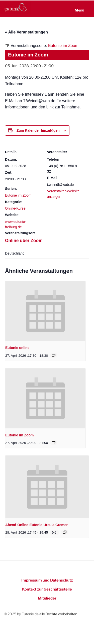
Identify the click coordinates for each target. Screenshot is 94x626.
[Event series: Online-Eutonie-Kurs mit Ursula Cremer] (64, 532)
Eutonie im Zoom (18, 195)
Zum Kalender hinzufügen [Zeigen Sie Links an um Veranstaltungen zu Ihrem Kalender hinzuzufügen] (38, 130)
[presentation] (45, 311)
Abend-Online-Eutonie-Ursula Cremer (36, 525)
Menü (76, 10)
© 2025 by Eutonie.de (21, 614)
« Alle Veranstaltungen (26, 32)
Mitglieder (47, 598)
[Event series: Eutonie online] (53, 355)
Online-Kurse (15, 208)
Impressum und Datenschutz (47, 580)
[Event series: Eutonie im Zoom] (53, 442)
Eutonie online (17, 348)
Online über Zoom (24, 240)
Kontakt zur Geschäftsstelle (47, 589)
